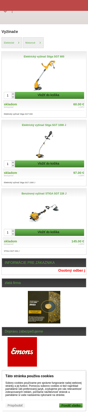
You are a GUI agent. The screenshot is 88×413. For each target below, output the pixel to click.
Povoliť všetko (70, 405)
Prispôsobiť (15, 405)
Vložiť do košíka (48, 95)
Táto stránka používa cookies (29, 376)
